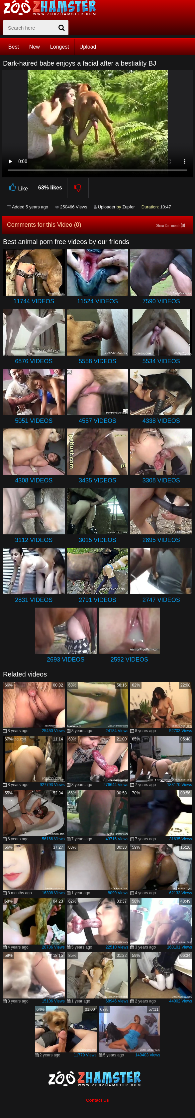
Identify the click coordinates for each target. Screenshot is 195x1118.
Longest (59, 47)
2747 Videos (161, 600)
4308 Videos (33, 480)
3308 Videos (161, 480)
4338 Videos (161, 421)
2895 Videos (161, 540)
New (34, 47)
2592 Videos (129, 659)
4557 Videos (97, 421)
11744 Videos (33, 301)
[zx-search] (35, 27)
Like (17, 187)
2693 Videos (65, 659)
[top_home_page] (53, 7)
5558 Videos (97, 361)
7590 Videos (161, 301)
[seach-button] (61, 27)
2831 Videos (33, 600)
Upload (87, 47)
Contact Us (97, 1100)
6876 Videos (33, 361)
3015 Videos (97, 540)
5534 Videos (161, 361)
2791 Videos (97, 600)
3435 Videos (97, 480)
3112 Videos (33, 540)
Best (13, 47)
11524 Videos (97, 301)
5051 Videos (33, 421)
